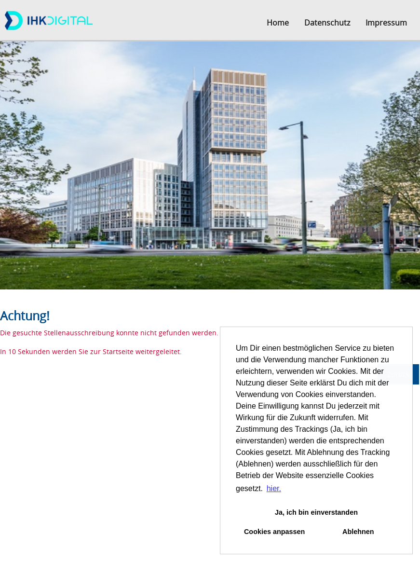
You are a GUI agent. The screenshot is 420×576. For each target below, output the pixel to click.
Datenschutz (327, 22)
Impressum (386, 22)
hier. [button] (274, 488)
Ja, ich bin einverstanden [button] (316, 512)
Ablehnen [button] (358, 531)
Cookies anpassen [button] (274, 531)
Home (278, 22)
